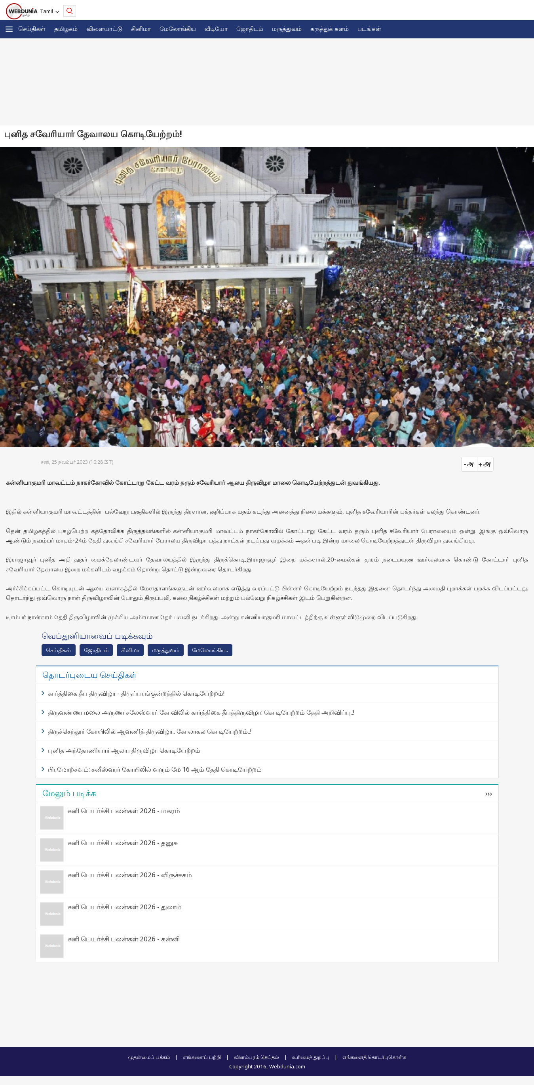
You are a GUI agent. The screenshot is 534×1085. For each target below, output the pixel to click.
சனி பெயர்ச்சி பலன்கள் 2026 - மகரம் (124, 810)
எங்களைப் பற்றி (202, 1056)
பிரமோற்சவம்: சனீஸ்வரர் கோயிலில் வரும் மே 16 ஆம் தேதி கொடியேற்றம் (155, 769)
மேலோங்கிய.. (210, 650)
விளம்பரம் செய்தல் (256, 1056)
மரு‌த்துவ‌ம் (165, 650)
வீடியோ (216, 28)
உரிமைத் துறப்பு (310, 1056)
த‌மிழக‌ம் (66, 28)
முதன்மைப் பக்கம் (149, 1056)
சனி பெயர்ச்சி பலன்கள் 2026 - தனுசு (123, 842)
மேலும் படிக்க (69, 793)
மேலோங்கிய (178, 28)
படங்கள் (369, 28)
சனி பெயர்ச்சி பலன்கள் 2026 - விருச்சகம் (130, 874)
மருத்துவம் (287, 28)
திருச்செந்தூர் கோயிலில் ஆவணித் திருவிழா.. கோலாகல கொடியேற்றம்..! (149, 731)
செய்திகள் (32, 28)
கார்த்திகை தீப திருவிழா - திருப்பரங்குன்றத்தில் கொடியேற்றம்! (136, 693)
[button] (9, 29)
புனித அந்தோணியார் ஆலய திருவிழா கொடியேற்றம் (124, 750)
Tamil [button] (47, 11)
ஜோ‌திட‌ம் (249, 28)
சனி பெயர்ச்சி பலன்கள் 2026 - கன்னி (124, 938)
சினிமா (141, 28)
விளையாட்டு (104, 28)
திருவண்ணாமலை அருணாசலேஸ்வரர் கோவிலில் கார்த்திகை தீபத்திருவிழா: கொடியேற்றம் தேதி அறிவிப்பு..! (201, 712)
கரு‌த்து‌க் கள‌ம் (329, 28)
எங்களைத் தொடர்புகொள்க (374, 1056)
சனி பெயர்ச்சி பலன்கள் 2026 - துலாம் (125, 906)
